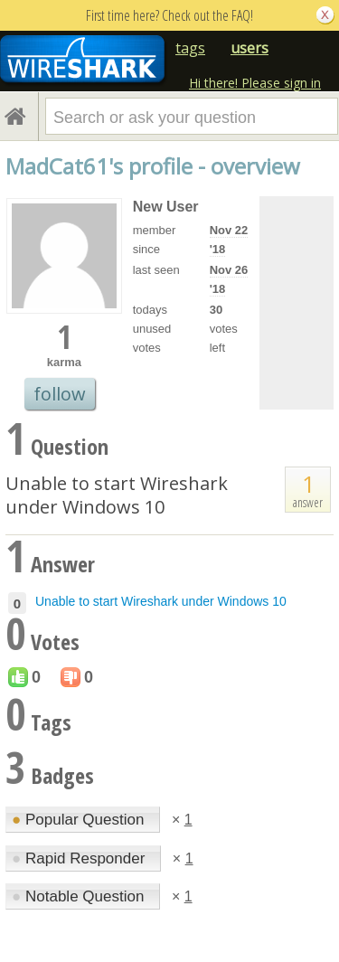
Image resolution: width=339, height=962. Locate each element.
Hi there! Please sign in (255, 82)
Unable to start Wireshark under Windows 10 (116, 495)
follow (59, 394)
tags (190, 48)
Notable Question (80, 896)
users (249, 48)
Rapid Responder (80, 858)
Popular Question (80, 819)
